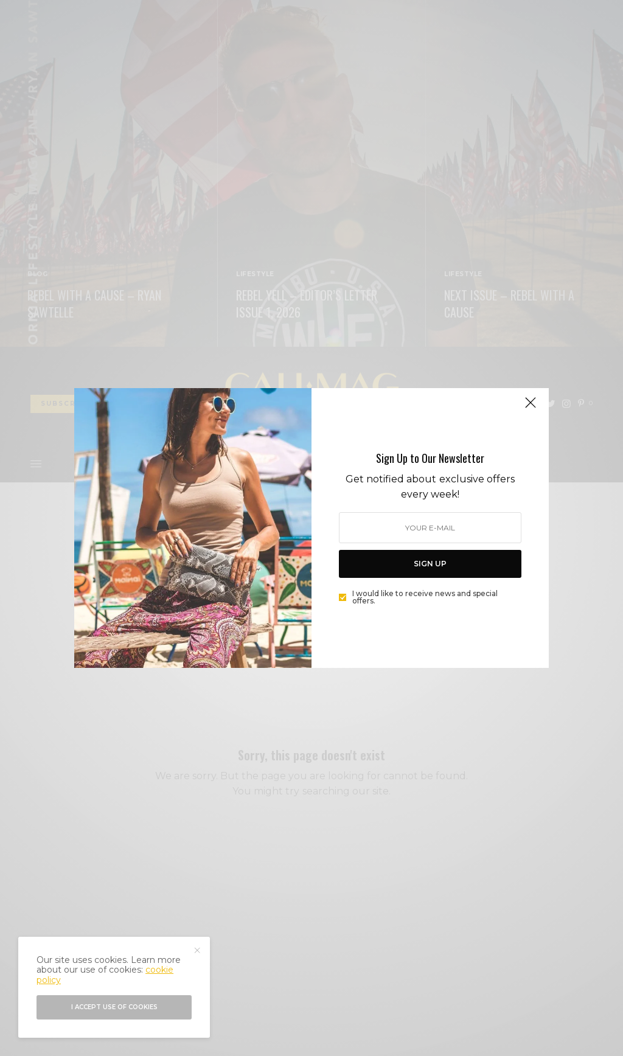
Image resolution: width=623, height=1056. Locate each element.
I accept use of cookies (114, 1007)
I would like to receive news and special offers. (425, 597)
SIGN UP (430, 563)
